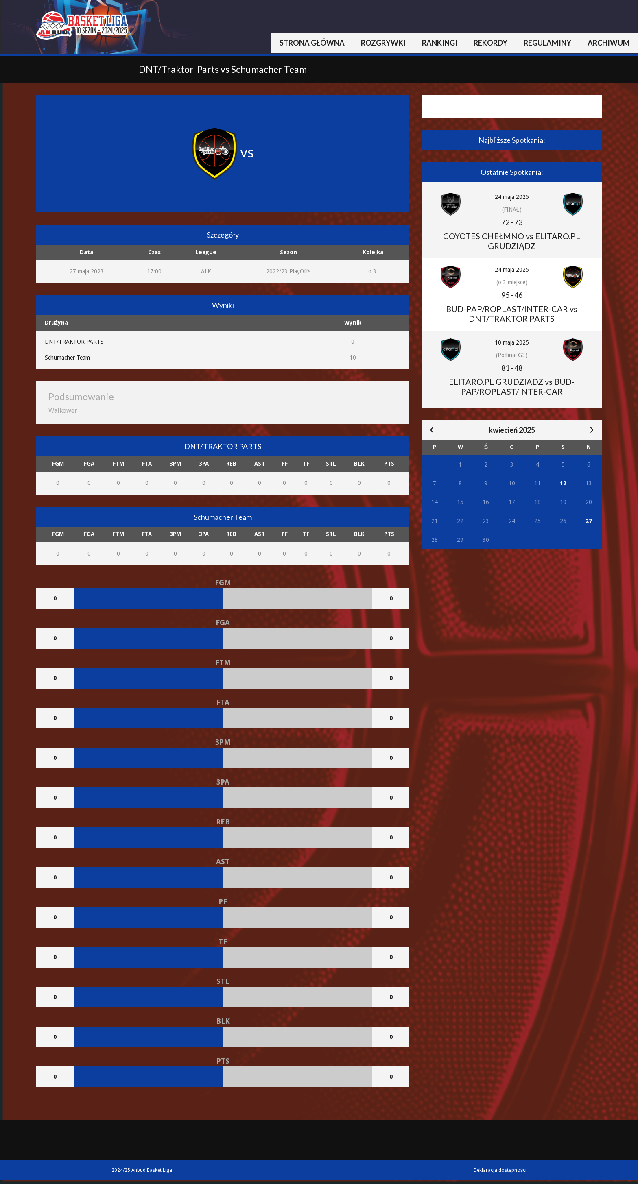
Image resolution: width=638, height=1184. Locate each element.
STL (331, 463)
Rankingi (439, 42)
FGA (89, 463)
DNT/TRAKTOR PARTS (74, 341)
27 (589, 521)
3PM (175, 463)
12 (563, 483)
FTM (118, 463)
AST (259, 463)
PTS (389, 463)
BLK (359, 463)
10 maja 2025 (512, 342)
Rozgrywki (383, 42)
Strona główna (312, 42)
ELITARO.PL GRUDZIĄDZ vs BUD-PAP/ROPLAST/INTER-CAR (512, 386)
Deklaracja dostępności (500, 1170)
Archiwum (609, 42)
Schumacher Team (67, 357)
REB (231, 463)
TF (306, 463)
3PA (204, 463)
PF (285, 463)
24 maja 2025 (512, 197)
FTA (147, 463)
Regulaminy (547, 42)
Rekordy (490, 42)
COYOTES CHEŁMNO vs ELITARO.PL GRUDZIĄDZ (511, 241)
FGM (58, 463)
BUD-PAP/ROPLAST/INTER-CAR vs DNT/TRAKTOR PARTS (511, 313)
